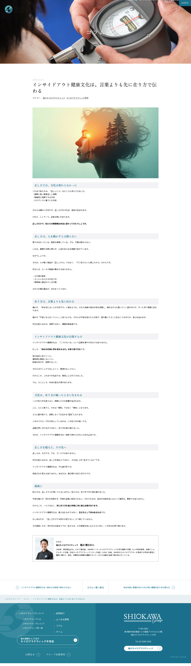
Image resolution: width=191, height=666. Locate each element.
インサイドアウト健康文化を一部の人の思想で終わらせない (46, 587)
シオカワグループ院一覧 (32, 628)
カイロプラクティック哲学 (77, 98)
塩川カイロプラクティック (54, 98)
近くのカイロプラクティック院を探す (154, 6)
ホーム (59, 632)
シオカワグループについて (33, 624)
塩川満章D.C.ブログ (47, 642)
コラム (59, 626)
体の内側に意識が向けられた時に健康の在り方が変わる (146, 587)
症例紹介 (60, 614)
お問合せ (30, 656)
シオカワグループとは (31, 620)
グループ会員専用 (55, 656)
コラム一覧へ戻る (95, 587)
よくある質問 (62, 620)
